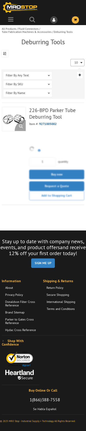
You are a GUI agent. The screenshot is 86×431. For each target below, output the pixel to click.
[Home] (21, 7)
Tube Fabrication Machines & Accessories (27, 31)
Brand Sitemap (15, 312)
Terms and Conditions (61, 309)
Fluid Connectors (28, 28)
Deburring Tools (63, 31)
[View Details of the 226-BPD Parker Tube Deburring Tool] (14, 119)
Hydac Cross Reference (20, 330)
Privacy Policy (14, 295)
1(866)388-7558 (45, 400)
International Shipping (61, 302)
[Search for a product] (32, 20)
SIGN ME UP (43, 263)
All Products (9, 28)
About (9, 288)
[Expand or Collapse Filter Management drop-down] (80, 75)
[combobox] (77, 62)
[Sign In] (53, 20)
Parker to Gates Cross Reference (19, 321)
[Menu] (11, 20)
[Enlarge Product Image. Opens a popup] (20, 125)
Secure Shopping (58, 295)
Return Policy (55, 288)
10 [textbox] (76, 62)
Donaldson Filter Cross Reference (20, 303)
